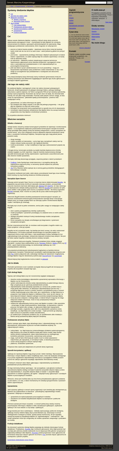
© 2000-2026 (11, 446)
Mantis (55, 243)
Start (12, 6)
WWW (71, 23)
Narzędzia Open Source (22, 21)
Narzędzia (30, 6)
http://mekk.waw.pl (106, 448)
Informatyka (95, 34)
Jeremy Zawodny (85, 48)
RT (66, 243)
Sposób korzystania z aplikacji (24, 29)
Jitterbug (41, 186)
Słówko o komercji (20, 19)
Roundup (42, 243)
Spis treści (108, 22)
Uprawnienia (18, 31)
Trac (12, 254)
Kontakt (87, 62)
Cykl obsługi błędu (20, 25)
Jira (12, 168)
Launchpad (58, 256)
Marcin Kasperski (20, 446)
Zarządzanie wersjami (76, 26)
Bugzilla (60, 182)
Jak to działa (15, 23)
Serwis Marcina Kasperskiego (21, 2)
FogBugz (14, 162)
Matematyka (96, 37)
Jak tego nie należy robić (19, 16)
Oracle (71, 18)
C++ (70, 15)
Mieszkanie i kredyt (98, 29)
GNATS (49, 186)
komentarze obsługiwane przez (20, 440)
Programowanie (20, 6)
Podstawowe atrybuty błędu (23, 27)
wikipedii (45, 259)
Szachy (94, 31)
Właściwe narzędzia (17, 18)
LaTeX (71, 20)
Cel (12, 14)
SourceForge (46, 256)
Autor (93, 39)
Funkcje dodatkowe (20, 32)
